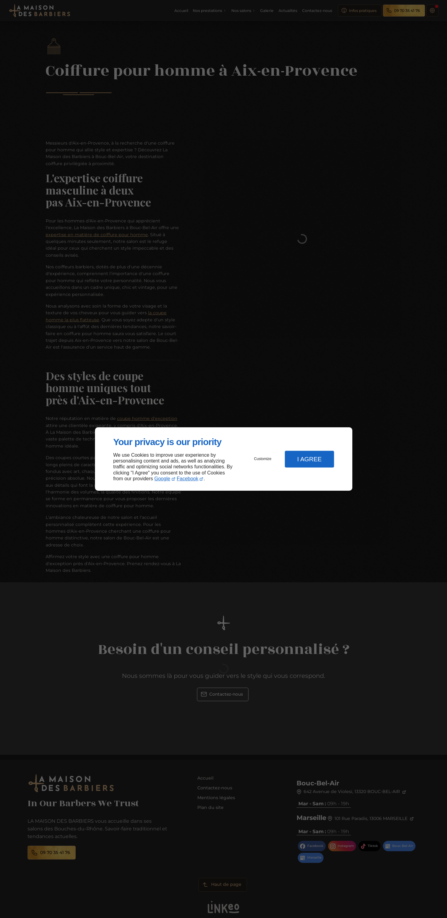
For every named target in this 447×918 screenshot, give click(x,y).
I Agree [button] (309, 459)
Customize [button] (262, 459)
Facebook (187, 478)
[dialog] (223, 459)
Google (162, 478)
